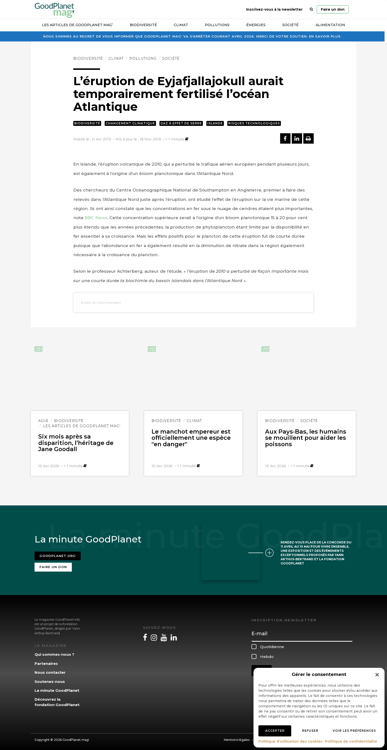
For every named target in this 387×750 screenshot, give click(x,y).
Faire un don (333, 9)
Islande (215, 123)
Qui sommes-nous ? (54, 653)
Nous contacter (50, 671)
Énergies (256, 25)
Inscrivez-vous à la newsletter (274, 9)
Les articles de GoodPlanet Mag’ (77, 25)
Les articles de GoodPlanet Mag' (81, 426)
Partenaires (46, 662)
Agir (43, 421)
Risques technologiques (254, 123)
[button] (377, 674)
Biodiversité (143, 25)
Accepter (275, 730)
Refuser (310, 730)
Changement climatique (130, 123)
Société (290, 25)
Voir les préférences (354, 730)
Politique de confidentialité (351, 741)
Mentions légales (237, 738)
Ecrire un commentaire (101, 302)
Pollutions (217, 25)
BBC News (96, 217)
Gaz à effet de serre (181, 123)
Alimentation (330, 25)
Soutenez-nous (50, 680)
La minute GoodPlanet (57, 689)
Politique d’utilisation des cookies (290, 741)
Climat (181, 25)
